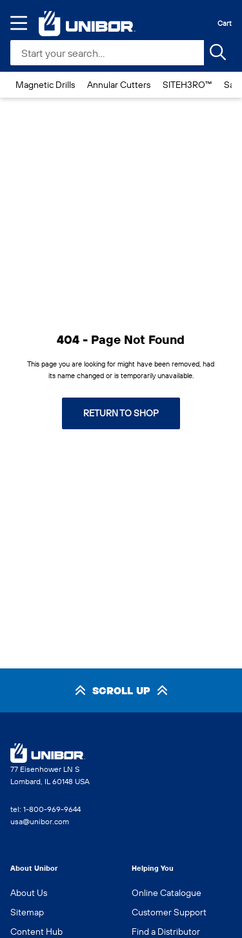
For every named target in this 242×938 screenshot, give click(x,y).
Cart (224, 23)
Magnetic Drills (45, 85)
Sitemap (27, 912)
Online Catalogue (166, 893)
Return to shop (121, 413)
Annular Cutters (118, 85)
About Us (28, 893)
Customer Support (169, 912)
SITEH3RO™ (187, 85)
